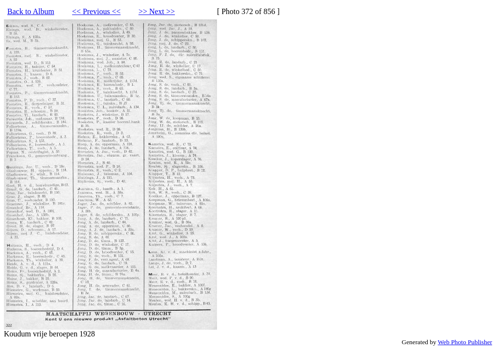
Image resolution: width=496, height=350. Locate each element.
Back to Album (30, 11)
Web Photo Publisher (465, 342)
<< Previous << (96, 11)
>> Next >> (157, 11)
